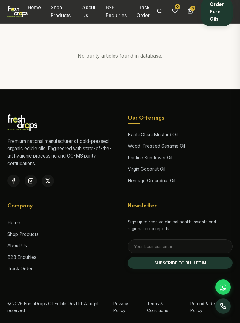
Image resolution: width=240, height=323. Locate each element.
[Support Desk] (223, 306)
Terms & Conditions (157, 307)
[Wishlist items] (175, 11)
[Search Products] (159, 11)
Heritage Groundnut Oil (151, 181)
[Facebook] (13, 181)
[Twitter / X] (48, 181)
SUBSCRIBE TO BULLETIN (180, 263)
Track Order (143, 11)
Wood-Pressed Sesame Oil (156, 146)
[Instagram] (31, 181)
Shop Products (61, 11)
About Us (88, 11)
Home (34, 7)
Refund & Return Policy (206, 307)
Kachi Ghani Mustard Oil (153, 135)
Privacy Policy (120, 307)
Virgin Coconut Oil (146, 169)
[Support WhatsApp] (223, 287)
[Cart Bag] (190, 11)
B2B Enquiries (116, 11)
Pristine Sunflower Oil (150, 158)
